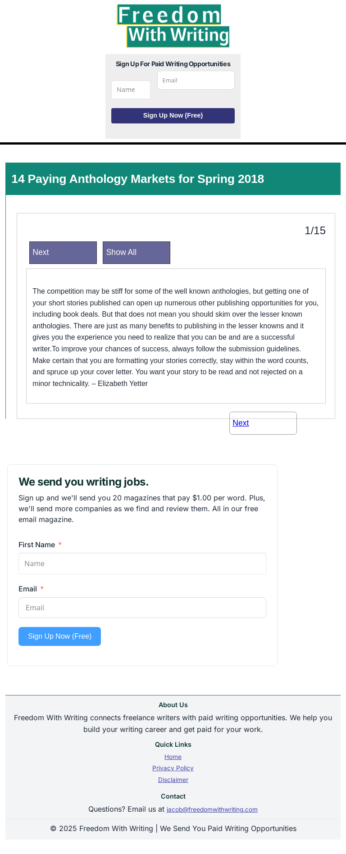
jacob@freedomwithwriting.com (212, 809)
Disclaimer (173, 779)
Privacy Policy (173, 768)
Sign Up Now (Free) (173, 115)
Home (173, 756)
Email (27, 588)
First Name (36, 544)
